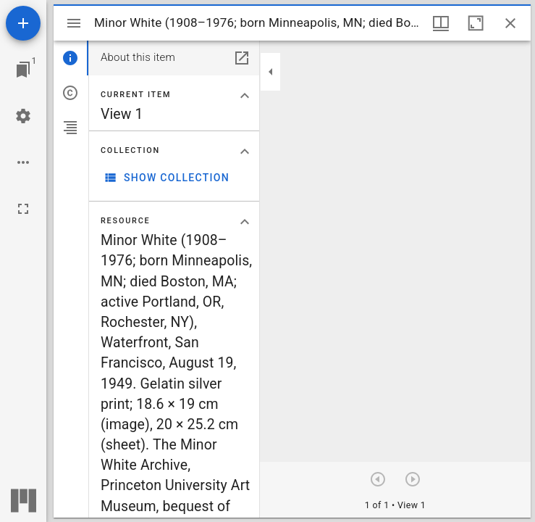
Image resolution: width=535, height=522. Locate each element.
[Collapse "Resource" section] (244, 222)
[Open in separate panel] (241, 58)
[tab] (71, 58)
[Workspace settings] (23, 116)
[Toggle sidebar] (73, 23)
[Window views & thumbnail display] (441, 23)
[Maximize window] (475, 23)
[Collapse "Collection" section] (244, 151)
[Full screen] (23, 208)
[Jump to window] (23, 69)
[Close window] (510, 23)
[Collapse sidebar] (270, 71)
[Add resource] (23, 23)
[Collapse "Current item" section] (244, 95)
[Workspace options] (23, 162)
